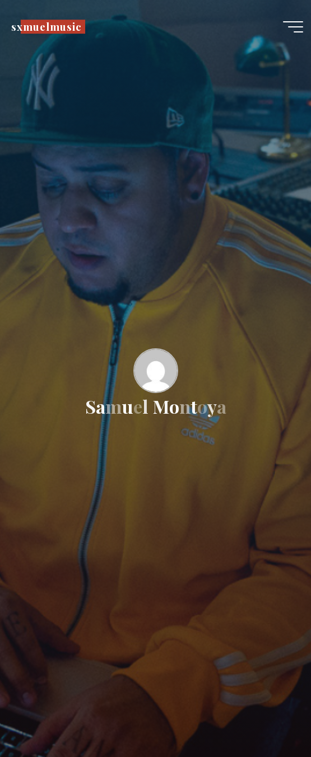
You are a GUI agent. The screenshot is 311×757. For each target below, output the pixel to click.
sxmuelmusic (46, 27)
